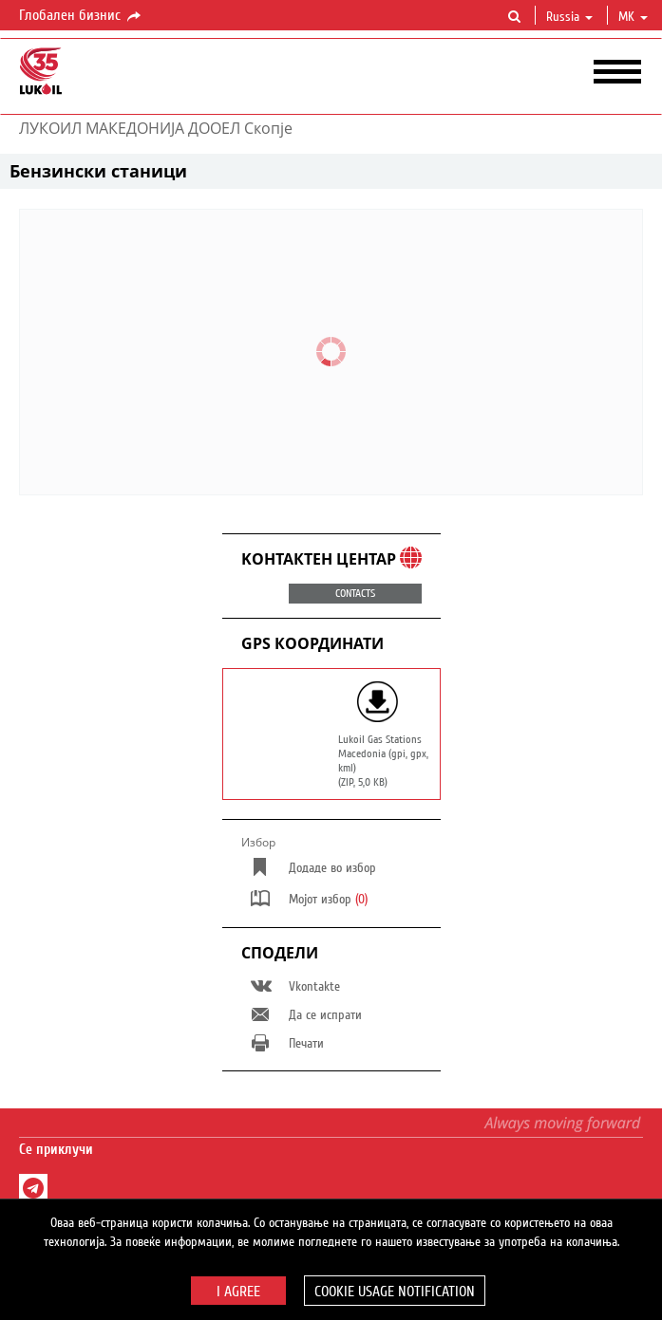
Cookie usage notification (394, 1291)
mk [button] (633, 17)
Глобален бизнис (81, 16)
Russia (569, 17)
